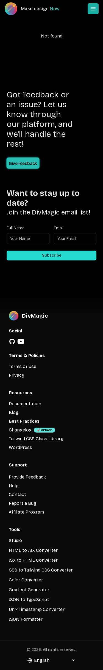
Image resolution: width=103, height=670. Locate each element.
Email (58, 228)
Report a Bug (22, 503)
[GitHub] (12, 341)
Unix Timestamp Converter (37, 609)
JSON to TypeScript (29, 599)
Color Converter (26, 579)
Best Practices (24, 421)
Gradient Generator (29, 589)
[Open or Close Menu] (93, 8)
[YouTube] (21, 341)
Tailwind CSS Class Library (36, 438)
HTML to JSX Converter (33, 550)
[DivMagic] (37, 8)
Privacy (16, 375)
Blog (13, 412)
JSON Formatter (26, 619)
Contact (17, 494)
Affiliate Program (26, 512)
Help (13, 485)
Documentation (25, 403)
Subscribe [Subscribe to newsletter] (51, 255)
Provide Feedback (27, 477)
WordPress (20, 447)
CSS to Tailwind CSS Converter (41, 570)
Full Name (15, 228)
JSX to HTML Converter (33, 560)
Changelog (20, 430)
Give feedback (23, 163)
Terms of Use (22, 366)
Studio (15, 540)
